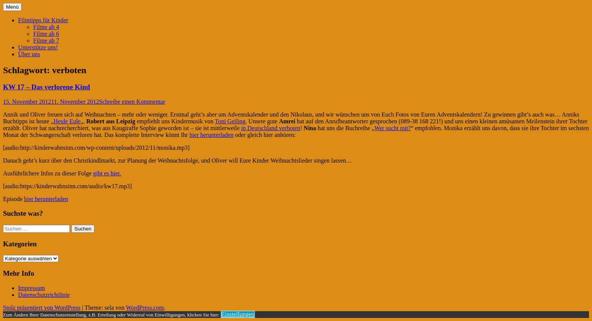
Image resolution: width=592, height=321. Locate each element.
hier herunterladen (212, 135)
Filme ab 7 (46, 40)
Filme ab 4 (46, 27)
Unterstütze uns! (38, 47)
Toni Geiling (230, 121)
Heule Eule (67, 121)
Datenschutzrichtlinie (44, 295)
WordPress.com (144, 307)
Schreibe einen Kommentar (132, 101)
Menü (12, 7)
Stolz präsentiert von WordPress (41, 307)
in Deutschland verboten (270, 128)
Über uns (29, 54)
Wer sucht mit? (392, 128)
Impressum (31, 288)
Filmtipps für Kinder (43, 20)
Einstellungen (237, 314)
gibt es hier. (107, 173)
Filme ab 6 (46, 34)
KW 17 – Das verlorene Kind (46, 87)
